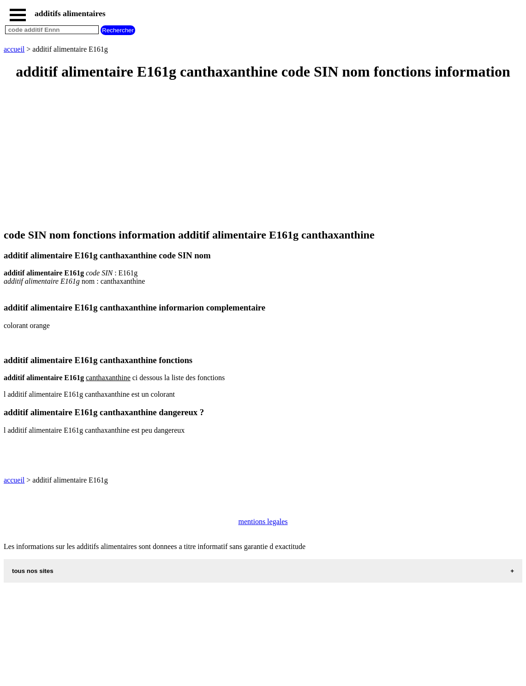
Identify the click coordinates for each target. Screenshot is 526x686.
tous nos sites (33, 570)
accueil (14, 49)
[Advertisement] (263, 155)
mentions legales (262, 521)
